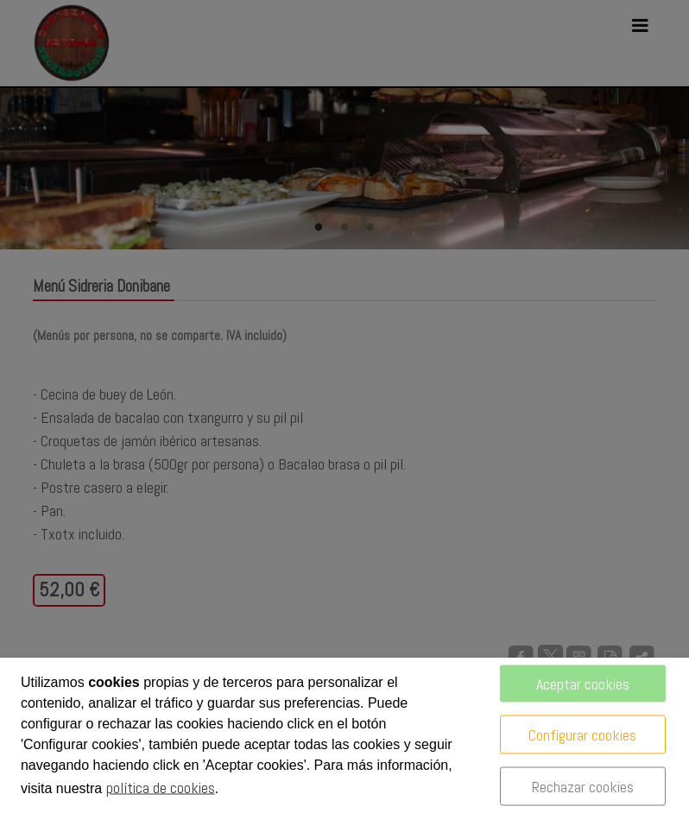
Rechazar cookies (583, 787)
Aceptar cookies (582, 684)
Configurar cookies (582, 735)
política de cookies (160, 787)
